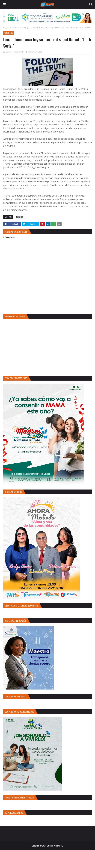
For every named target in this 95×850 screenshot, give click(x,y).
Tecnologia (24, 27)
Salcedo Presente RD (15, 52)
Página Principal (10, 27)
